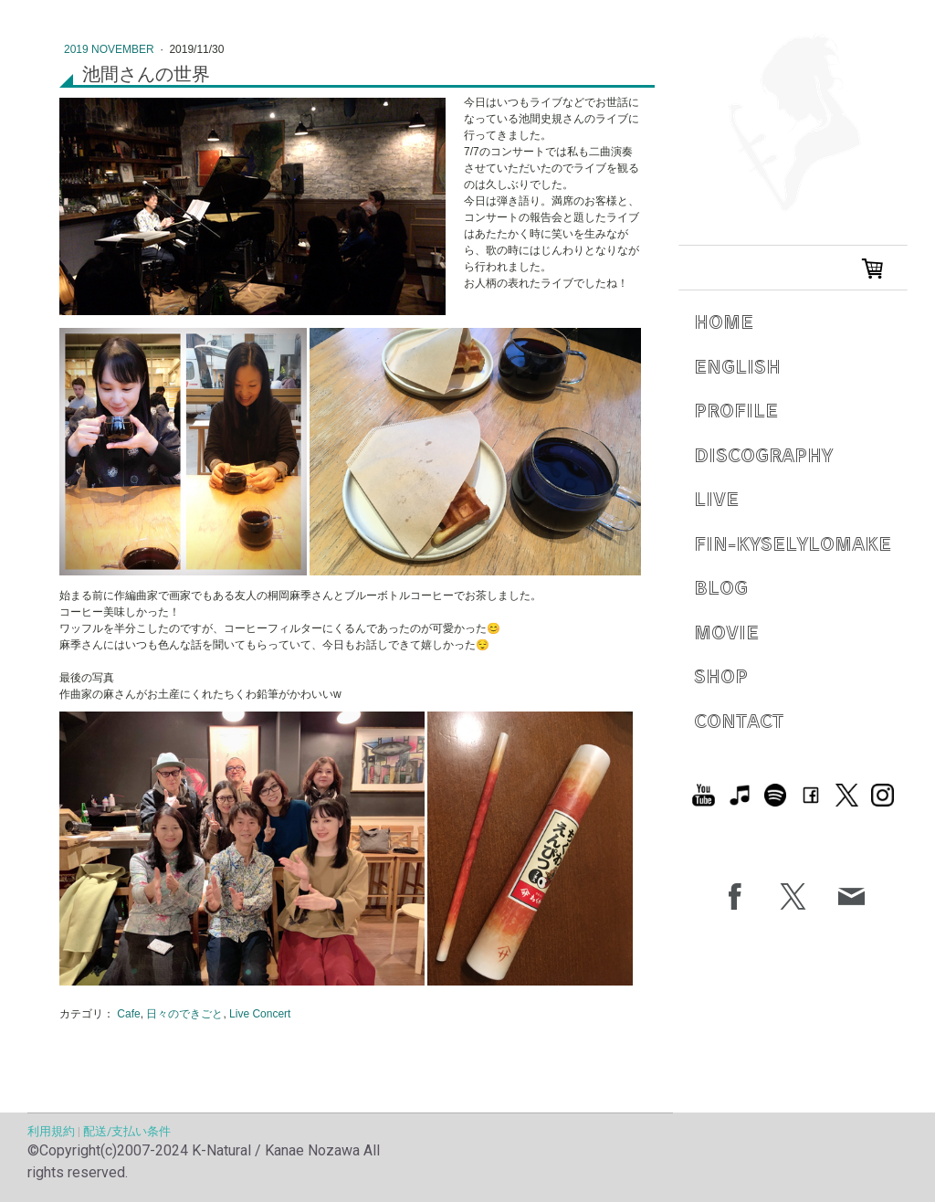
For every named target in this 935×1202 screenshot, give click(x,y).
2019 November (110, 49)
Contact (738, 720)
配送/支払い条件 (127, 1131)
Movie (726, 631)
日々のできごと (184, 1013)
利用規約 (51, 1131)
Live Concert (259, 1013)
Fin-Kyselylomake (792, 543)
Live (716, 498)
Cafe (128, 1013)
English (737, 365)
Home (723, 321)
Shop (721, 675)
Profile (736, 409)
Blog (721, 587)
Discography (763, 454)
